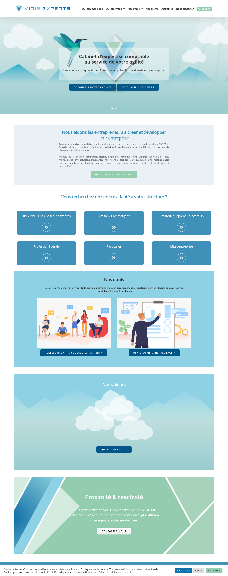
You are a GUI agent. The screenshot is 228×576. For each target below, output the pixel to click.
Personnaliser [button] (214, 570)
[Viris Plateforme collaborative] (74, 299)
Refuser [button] (198, 570)
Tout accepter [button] (183, 570)
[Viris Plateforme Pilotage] (154, 299)
